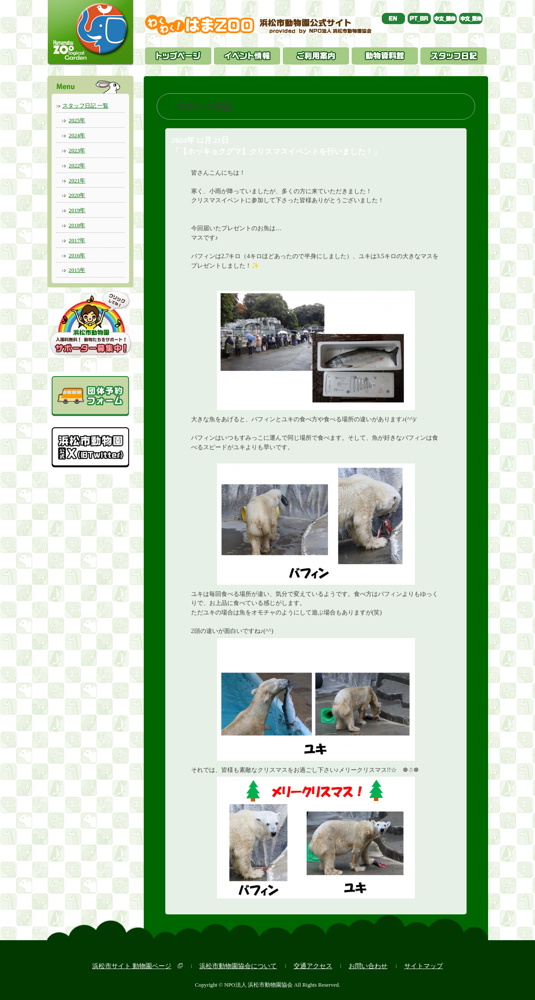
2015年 (77, 270)
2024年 (77, 135)
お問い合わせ (368, 965)
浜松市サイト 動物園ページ (131, 965)
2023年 (77, 150)
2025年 (77, 120)
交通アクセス (313, 965)
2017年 (77, 240)
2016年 (77, 255)
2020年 (77, 195)
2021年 (77, 180)
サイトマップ (423, 965)
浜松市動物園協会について (238, 965)
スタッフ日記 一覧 (85, 105)
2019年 (77, 210)
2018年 (77, 225)
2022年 (77, 165)
